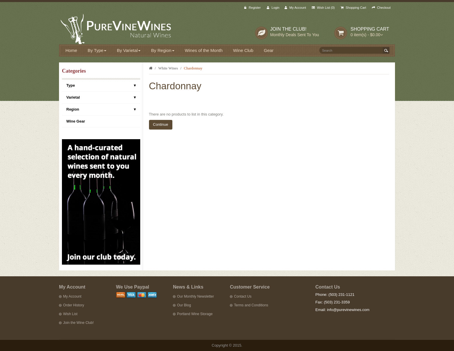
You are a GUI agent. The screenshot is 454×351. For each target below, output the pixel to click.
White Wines (168, 68)
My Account (70, 296)
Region (101, 109)
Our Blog (182, 305)
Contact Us (241, 296)
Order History (71, 305)
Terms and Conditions (249, 305)
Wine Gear (75, 121)
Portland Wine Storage (193, 314)
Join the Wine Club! (76, 323)
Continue (160, 124)
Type (101, 85)
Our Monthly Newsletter (193, 296)
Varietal (101, 97)
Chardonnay (193, 68)
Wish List (68, 314)
